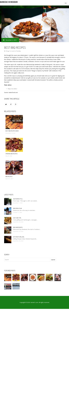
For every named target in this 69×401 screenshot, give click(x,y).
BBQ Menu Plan (17, 208)
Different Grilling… (19, 237)
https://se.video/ (12, 89)
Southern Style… (18, 199)
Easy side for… (17, 218)
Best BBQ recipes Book (12, 131)
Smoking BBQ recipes (11, 154)
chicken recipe (39, 61)
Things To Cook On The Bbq (13, 51)
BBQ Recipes (9, 176)
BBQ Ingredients (18, 227)
